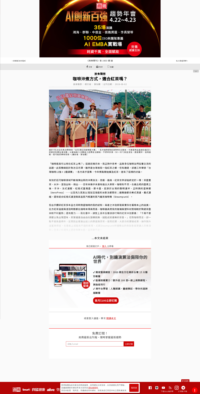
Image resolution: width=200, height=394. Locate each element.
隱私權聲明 (93, 388)
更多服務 (185, 381)
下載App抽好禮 (167, 391)
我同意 (134, 388)
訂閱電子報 (182, 391)
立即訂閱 (129, 344)
